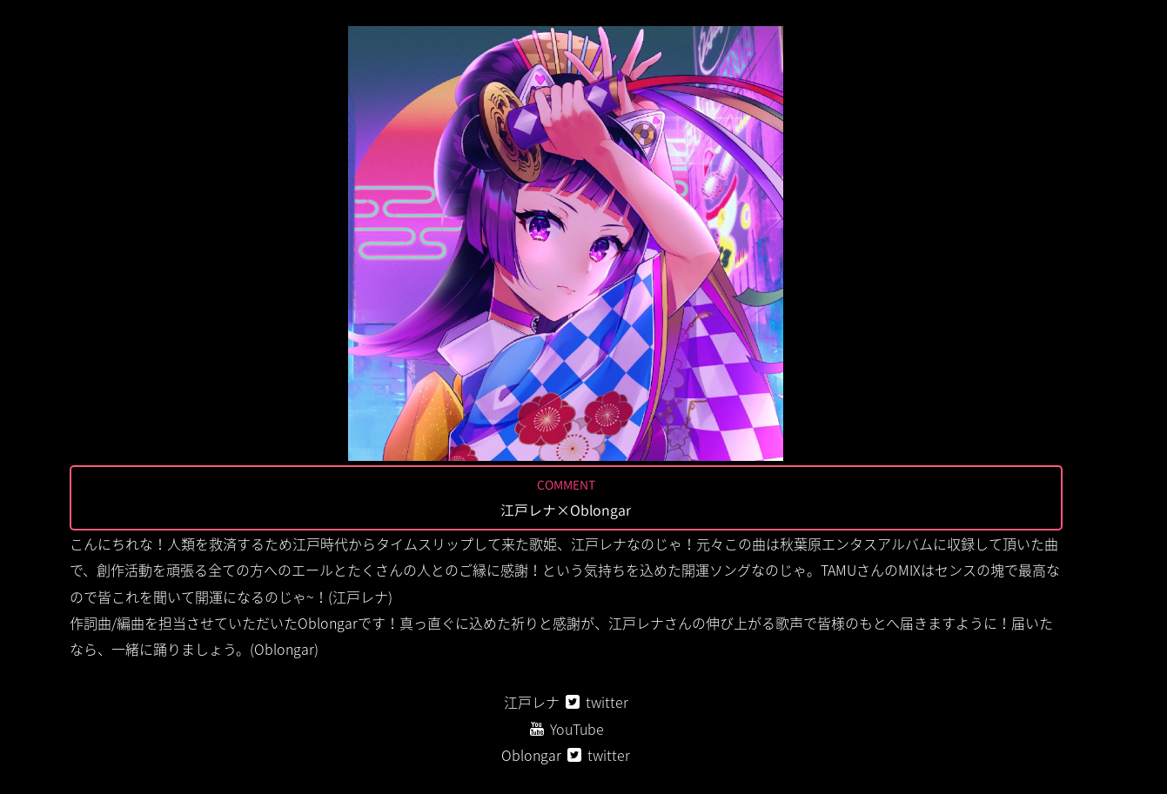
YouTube (577, 728)
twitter (607, 701)
